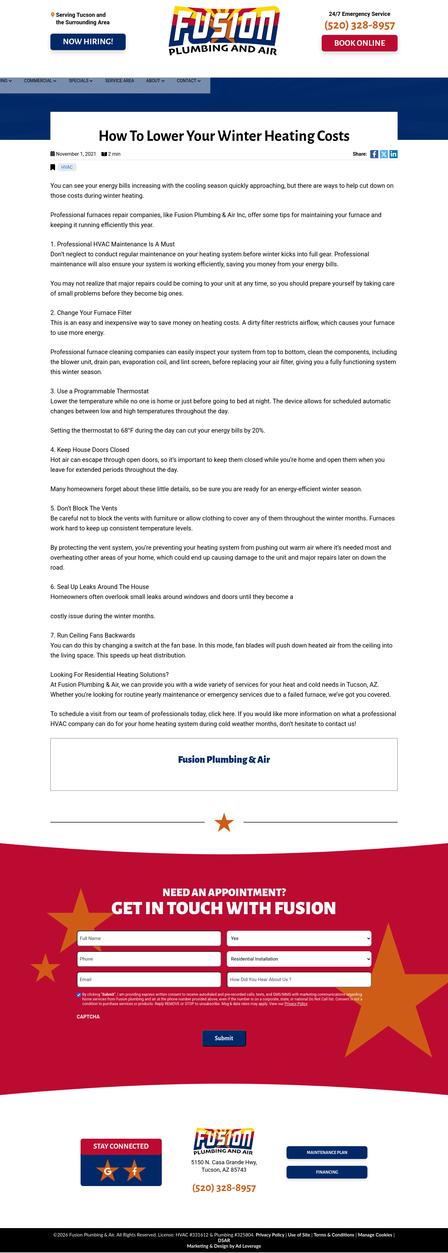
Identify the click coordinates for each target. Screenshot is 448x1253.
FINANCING (327, 1175)
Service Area (310, 70)
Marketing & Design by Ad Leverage (224, 1246)
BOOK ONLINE (359, 48)
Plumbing (66, 70)
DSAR (224, 1241)
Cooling (154, 70)
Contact (377, 70)
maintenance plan (327, 1151)
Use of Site (299, 1235)
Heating (189, 70)
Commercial (229, 70)
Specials (269, 70)
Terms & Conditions (334, 1235)
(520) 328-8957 (359, 30)
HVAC (67, 168)
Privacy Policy (295, 1005)
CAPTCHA (88, 1018)
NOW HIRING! (88, 47)
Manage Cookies (375, 1235)
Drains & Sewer (111, 70)
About (344, 70)
